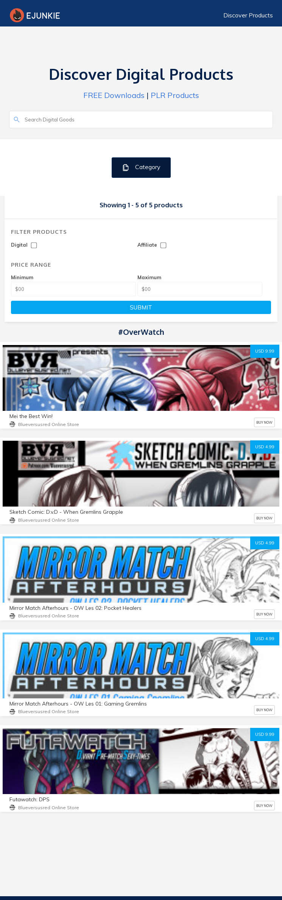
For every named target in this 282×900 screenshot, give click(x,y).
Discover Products (248, 15)
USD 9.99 (264, 351)
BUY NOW (264, 422)
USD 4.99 (264, 446)
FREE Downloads (114, 95)
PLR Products (175, 95)
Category (141, 167)
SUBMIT (141, 307)
